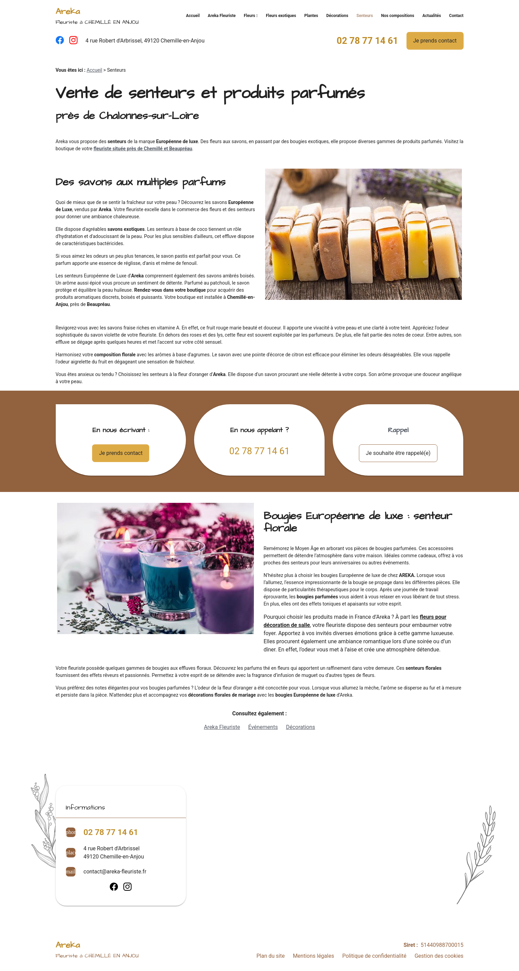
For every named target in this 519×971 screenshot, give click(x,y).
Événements (263, 727)
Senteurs (365, 15)
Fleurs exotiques (281, 15)
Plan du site (270, 956)
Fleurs (249, 15)
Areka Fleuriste (222, 15)
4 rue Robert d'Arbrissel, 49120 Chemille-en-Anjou (145, 40)
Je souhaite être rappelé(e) (398, 453)
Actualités (431, 15)
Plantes (311, 15)
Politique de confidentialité (374, 956)
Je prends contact (435, 40)
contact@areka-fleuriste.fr (115, 871)
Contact (456, 15)
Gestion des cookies (439, 956)
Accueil (193, 15)
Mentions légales (313, 956)
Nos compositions (397, 15)
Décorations (337, 15)
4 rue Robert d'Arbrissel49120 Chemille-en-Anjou (114, 852)
